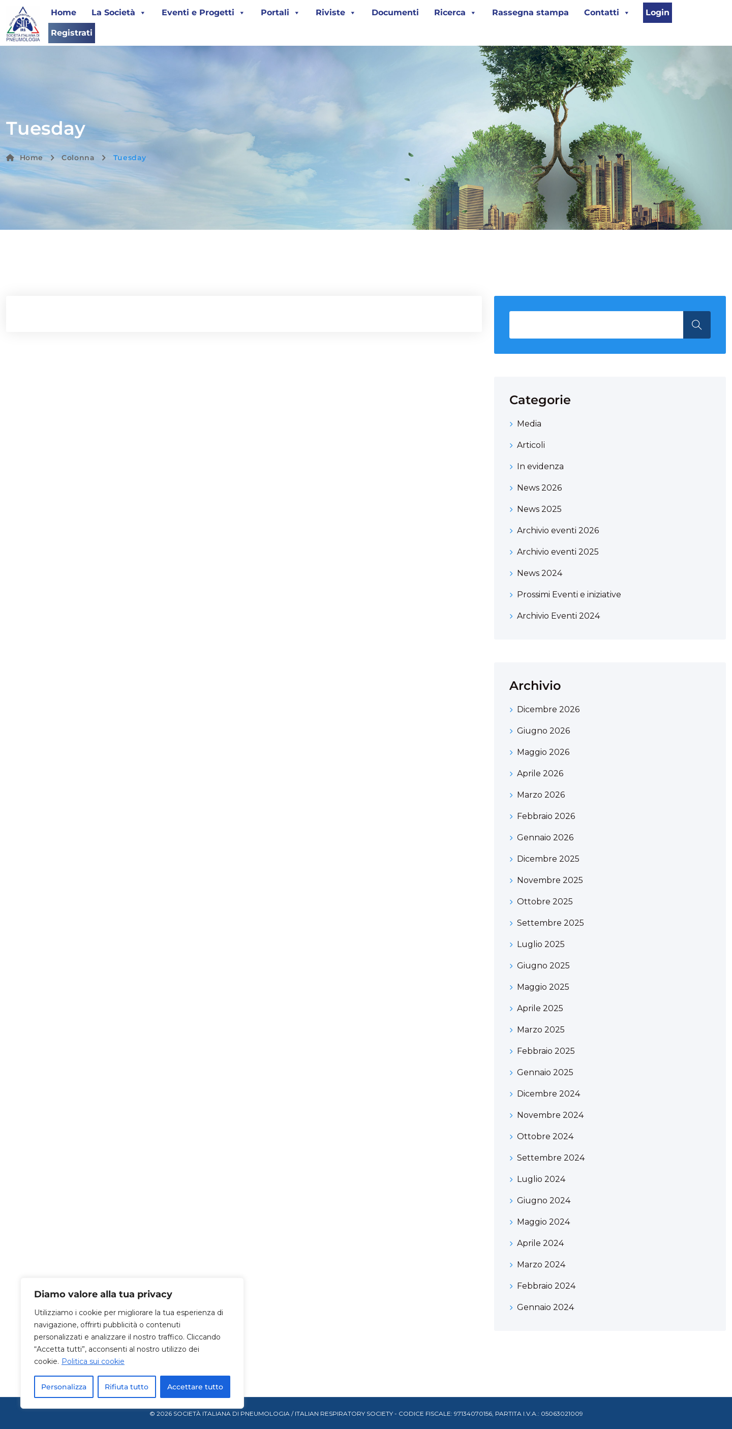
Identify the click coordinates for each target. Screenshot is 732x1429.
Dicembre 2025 (548, 859)
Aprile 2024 (540, 1243)
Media (529, 424)
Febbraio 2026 (546, 816)
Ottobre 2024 (545, 1136)
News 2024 (539, 573)
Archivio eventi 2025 (558, 552)
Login (657, 12)
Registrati (72, 33)
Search (697, 325)
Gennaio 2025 (545, 1072)
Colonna (78, 157)
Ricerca (455, 13)
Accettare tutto (195, 1386)
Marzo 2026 (541, 795)
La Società (119, 13)
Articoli (531, 445)
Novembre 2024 (550, 1115)
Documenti (395, 12)
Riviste (336, 13)
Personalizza (63, 1386)
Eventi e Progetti (204, 13)
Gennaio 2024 (545, 1307)
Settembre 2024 (551, 1158)
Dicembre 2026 (548, 709)
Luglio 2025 (541, 944)
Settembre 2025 (550, 923)
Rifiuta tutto (126, 1386)
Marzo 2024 (541, 1264)
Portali (280, 13)
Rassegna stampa (530, 12)
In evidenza (540, 466)
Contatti (607, 13)
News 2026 (539, 488)
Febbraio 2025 (546, 1051)
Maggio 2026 (543, 752)
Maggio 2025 (543, 987)
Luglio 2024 (541, 1179)
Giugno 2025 (543, 965)
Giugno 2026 (543, 731)
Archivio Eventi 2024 (558, 616)
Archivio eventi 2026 (558, 530)
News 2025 (539, 509)
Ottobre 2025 (545, 901)
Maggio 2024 (543, 1222)
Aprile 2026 (540, 773)
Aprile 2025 (540, 1008)
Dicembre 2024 (548, 1094)
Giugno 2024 (543, 1200)
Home (63, 12)
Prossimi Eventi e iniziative (569, 594)
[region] (132, 1343)
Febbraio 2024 (546, 1286)
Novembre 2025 (550, 880)
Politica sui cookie (93, 1361)
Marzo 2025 (541, 1030)
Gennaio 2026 (545, 837)
